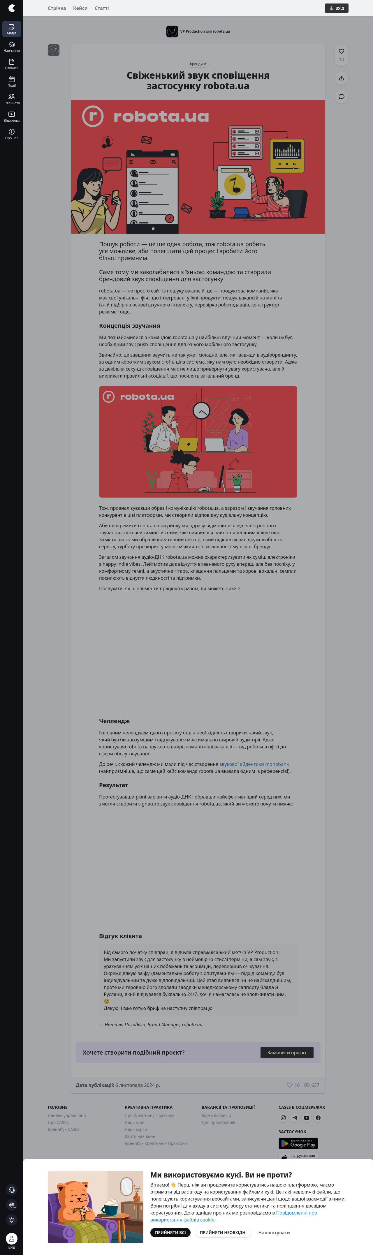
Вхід (337, 8)
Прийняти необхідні (223, 1232)
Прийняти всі (170, 1232)
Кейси (80, 8)
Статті (102, 8)
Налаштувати (274, 1232)
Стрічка (57, 8)
